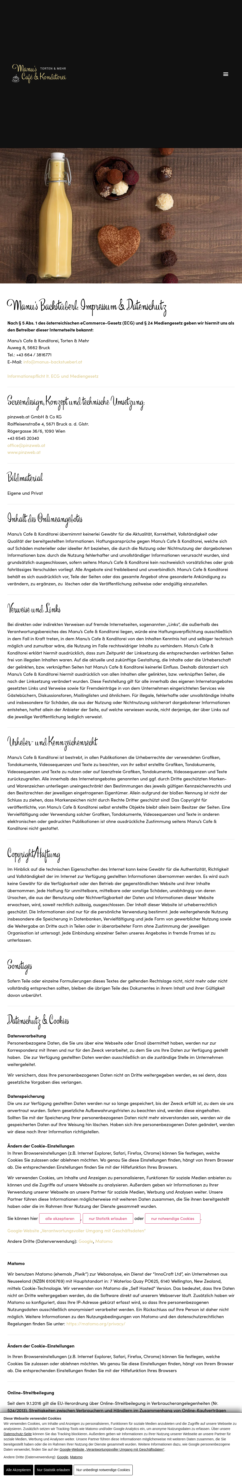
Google (62, 1457)
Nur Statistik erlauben (53, 1470)
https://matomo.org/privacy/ (96, 1324)
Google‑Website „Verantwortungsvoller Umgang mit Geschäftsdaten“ (112, 1449)
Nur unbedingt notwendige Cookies (103, 1470)
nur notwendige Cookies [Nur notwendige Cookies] (172, 1218)
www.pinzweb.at (24, 452)
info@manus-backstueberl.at (52, 362)
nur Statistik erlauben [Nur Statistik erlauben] (108, 1218)
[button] (226, 74)
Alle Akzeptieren (18, 1470)
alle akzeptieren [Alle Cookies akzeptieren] (59, 1218)
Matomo (76, 1457)
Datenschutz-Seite (18, 1434)
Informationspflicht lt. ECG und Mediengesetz (52, 376)
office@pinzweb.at (26, 445)
